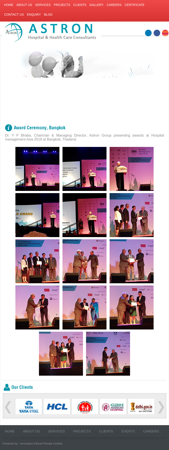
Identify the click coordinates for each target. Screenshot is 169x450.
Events (128, 431)
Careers (114, 5)
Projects (62, 5)
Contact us (14, 14)
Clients (79, 5)
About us (24, 5)
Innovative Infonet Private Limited (41, 443)
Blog (48, 14)
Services (43, 5)
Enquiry (34, 14)
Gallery (96, 5)
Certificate (135, 5)
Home (8, 5)
